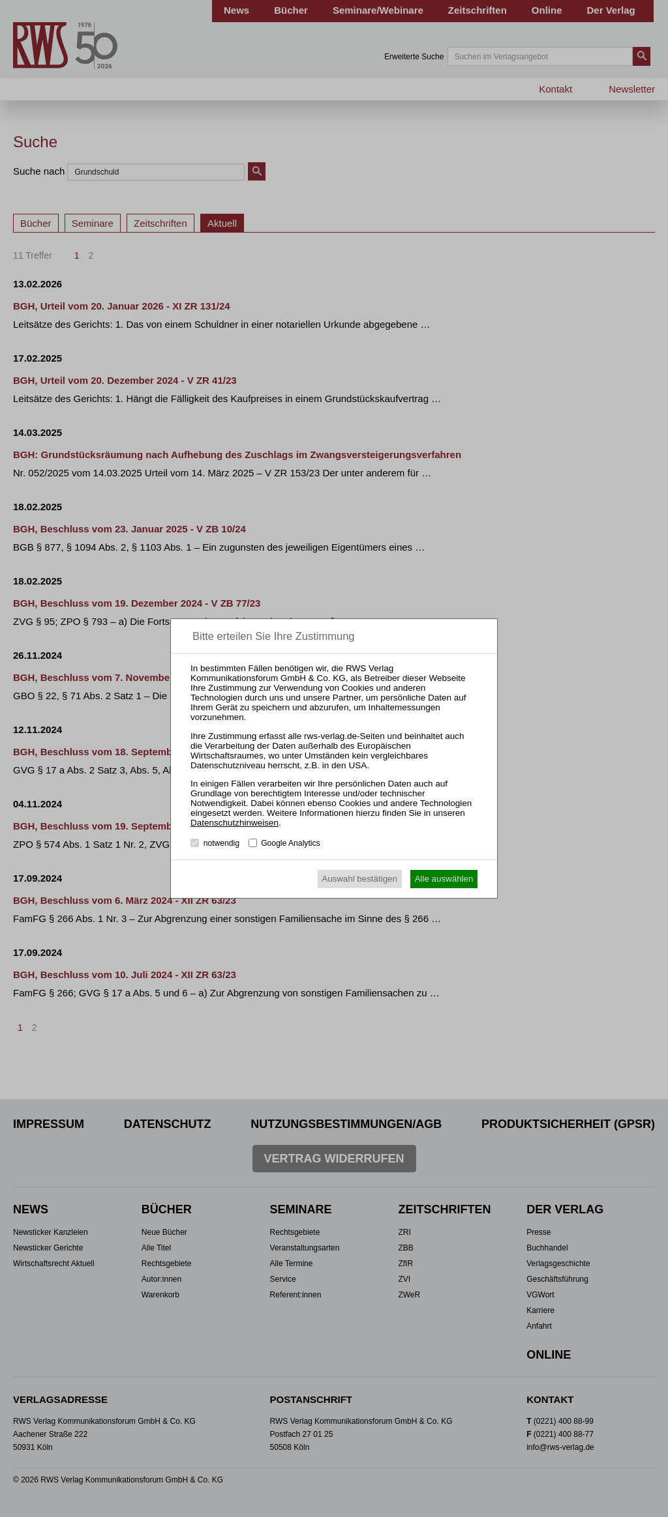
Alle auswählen (444, 879)
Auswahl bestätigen (359, 879)
